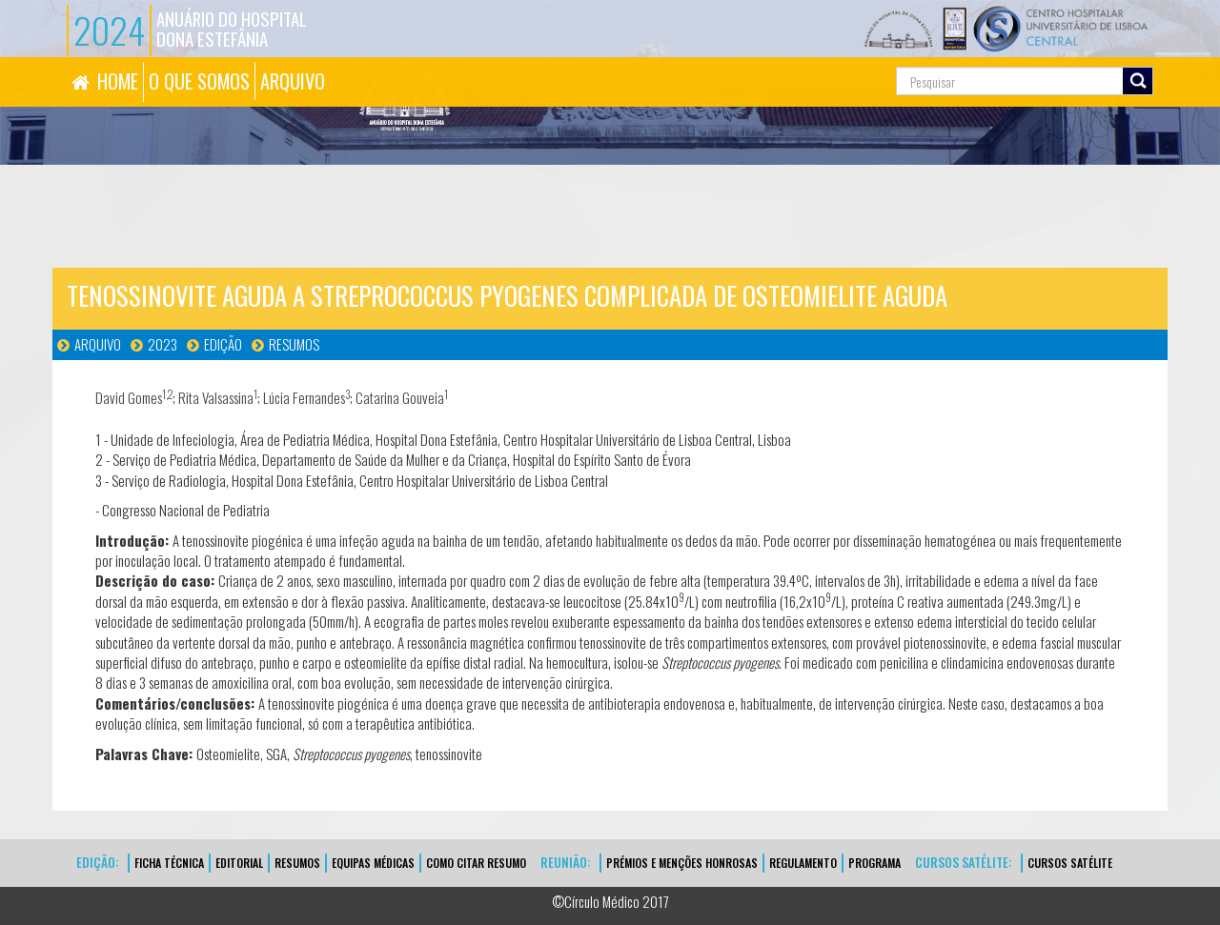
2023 (162, 343)
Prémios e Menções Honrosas (682, 863)
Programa (874, 863)
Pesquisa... (810, 57)
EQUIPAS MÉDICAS (373, 863)
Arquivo (97, 343)
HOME (117, 81)
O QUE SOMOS (199, 81)
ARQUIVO (292, 81)
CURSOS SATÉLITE (1069, 863)
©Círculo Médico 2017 (610, 901)
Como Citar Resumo (476, 863)
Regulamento (803, 863)
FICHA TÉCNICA (169, 863)
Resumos (294, 343)
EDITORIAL (239, 863)
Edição (223, 343)
